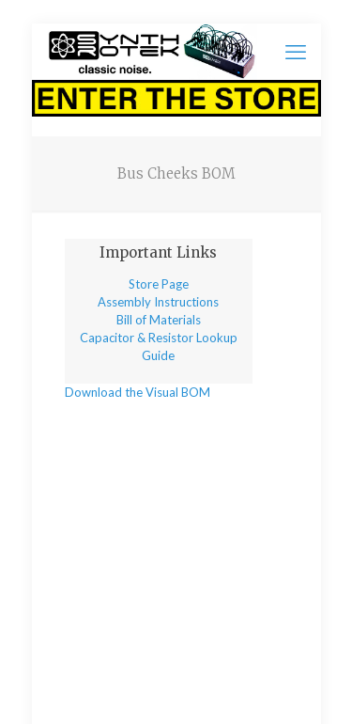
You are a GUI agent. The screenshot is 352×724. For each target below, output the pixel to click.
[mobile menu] (296, 52)
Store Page (159, 283)
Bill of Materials (158, 319)
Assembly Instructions (158, 301)
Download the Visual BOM (137, 392)
